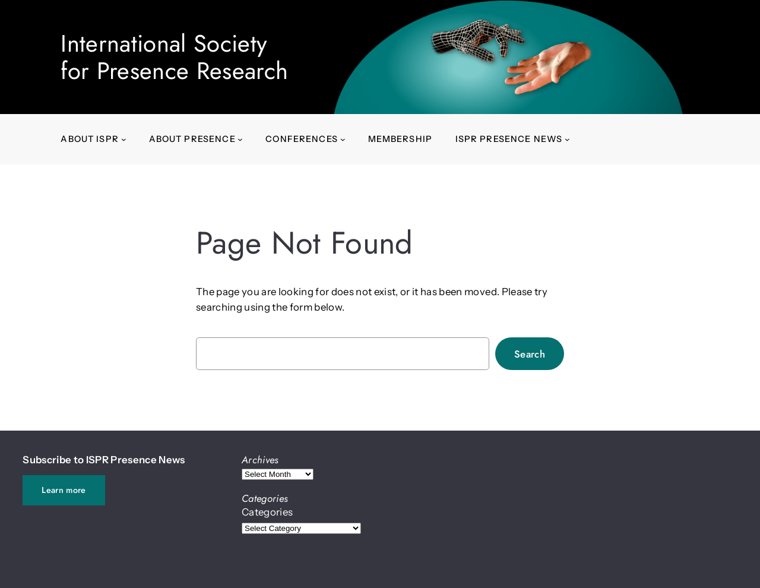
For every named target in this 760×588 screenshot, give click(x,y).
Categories (267, 512)
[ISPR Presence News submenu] (567, 139)
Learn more (64, 490)
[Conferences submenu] (343, 139)
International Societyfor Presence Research (174, 57)
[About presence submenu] (240, 139)
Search (529, 354)
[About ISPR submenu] (123, 139)
